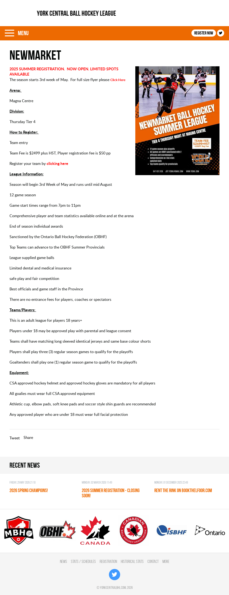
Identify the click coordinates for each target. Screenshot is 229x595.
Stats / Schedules (83, 561)
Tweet (15, 438)
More (165, 561)
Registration (108, 561)
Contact (153, 561)
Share (28, 437)
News (63, 561)
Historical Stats (132, 561)
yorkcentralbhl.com (113, 587)
